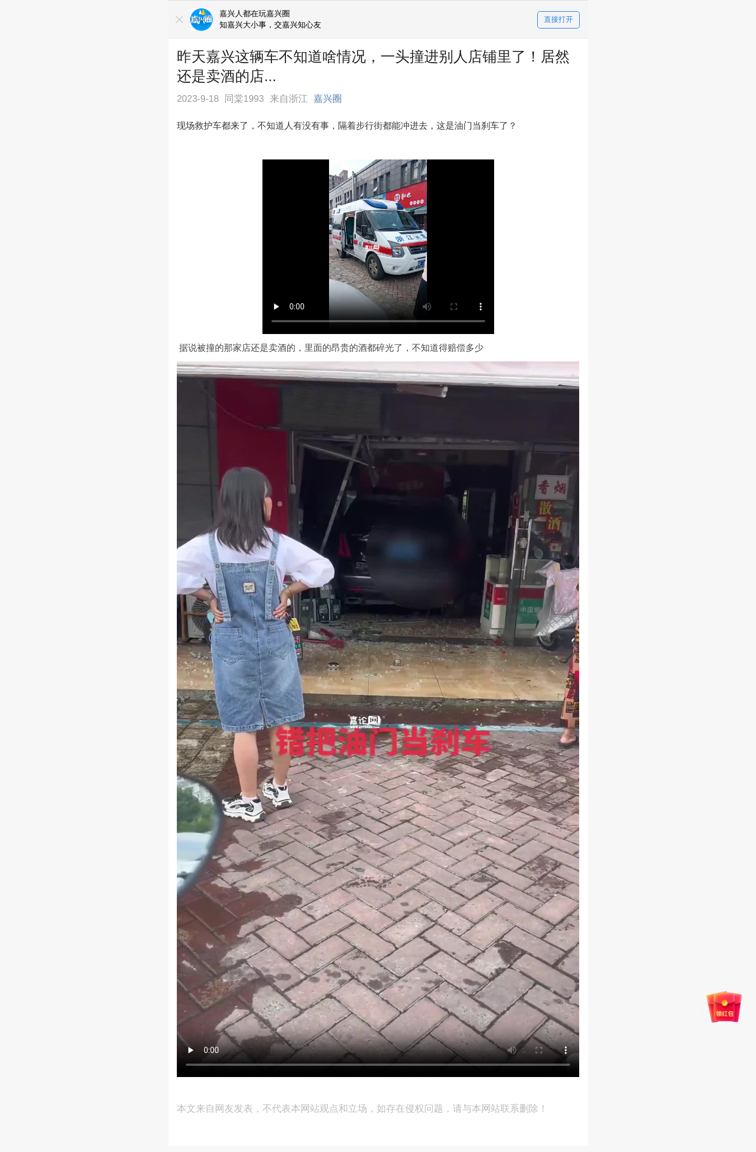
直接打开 (558, 20)
